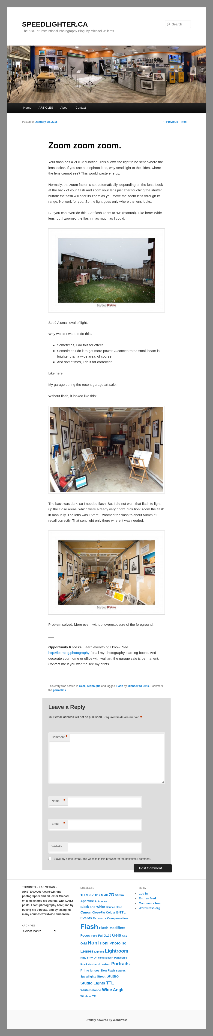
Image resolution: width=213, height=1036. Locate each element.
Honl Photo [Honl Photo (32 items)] (110, 943)
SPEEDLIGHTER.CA (55, 24)
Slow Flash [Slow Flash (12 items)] (107, 970)
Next (186, 121)
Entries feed (147, 898)
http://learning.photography (68, 653)
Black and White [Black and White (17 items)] (92, 907)
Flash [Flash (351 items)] (89, 926)
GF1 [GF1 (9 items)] (124, 935)
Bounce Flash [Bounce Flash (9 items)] (114, 907)
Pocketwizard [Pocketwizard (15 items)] (89, 964)
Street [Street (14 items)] (101, 976)
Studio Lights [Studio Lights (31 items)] (92, 983)
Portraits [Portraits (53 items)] (120, 963)
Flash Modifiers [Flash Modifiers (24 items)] (112, 928)
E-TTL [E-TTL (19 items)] (121, 912)
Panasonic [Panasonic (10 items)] (120, 957)
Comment (59, 737)
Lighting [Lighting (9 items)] (99, 951)
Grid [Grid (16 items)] (83, 943)
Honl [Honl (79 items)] (93, 943)
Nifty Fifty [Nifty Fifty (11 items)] (86, 957)
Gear (82, 686)
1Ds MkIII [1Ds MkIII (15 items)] (101, 895)
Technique (93, 686)
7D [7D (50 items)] (111, 894)
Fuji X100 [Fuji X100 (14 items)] (104, 935)
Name (58, 801)
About (64, 107)
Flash (119, 686)
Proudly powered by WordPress (106, 1020)
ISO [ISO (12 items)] (123, 943)
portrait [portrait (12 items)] (105, 964)
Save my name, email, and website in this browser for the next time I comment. (102, 859)
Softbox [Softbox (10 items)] (120, 970)
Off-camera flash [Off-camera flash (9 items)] (103, 957)
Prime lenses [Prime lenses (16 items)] (89, 970)
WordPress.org (149, 908)
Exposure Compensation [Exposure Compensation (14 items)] (110, 918)
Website (56, 846)
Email (58, 824)
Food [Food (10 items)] (94, 935)
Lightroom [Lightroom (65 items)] (117, 950)
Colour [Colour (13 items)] (110, 912)
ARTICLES (46, 107)
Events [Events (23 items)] (86, 918)
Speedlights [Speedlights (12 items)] (88, 976)
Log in (143, 893)
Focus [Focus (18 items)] (85, 935)
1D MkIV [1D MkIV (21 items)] (86, 895)
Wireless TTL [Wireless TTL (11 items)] (88, 996)
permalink (59, 690)
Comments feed (150, 903)
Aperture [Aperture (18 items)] (87, 901)
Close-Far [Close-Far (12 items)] (98, 912)
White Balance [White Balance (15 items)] (90, 990)
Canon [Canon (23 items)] (85, 912)
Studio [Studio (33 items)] (112, 976)
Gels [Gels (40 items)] (116, 935)
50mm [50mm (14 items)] (119, 895)
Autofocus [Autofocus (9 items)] (101, 901)
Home (27, 107)
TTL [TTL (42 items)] (110, 983)
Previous (170, 121)
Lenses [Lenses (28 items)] (86, 951)
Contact (80, 107)
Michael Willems (138, 686)
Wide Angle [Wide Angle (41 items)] (113, 989)
